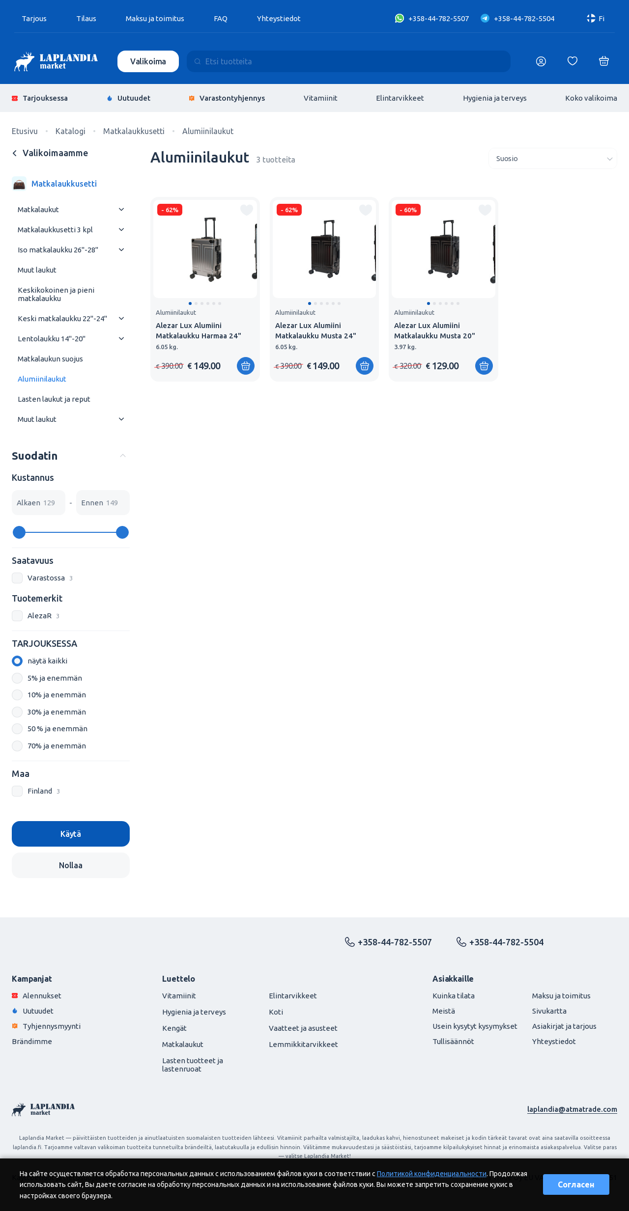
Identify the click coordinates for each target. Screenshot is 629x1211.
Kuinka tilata (453, 995)
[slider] (19, 532)
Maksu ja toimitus (155, 18)
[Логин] (541, 61)
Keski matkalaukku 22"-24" (62, 318)
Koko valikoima (591, 98)
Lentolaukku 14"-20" (52, 338)
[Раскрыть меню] (121, 209)
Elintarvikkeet (400, 98)
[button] (190, 303)
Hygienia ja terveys (495, 98)
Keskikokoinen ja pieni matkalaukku (56, 294)
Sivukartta (549, 1011)
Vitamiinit (321, 98)
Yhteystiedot (279, 18)
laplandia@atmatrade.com (572, 1109)
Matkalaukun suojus (50, 359)
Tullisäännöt (453, 1041)
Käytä (70, 833)
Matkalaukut (38, 209)
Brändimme (32, 1041)
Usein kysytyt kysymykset (474, 1026)
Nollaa (71, 865)
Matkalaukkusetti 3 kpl (55, 229)
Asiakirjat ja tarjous (564, 1026)
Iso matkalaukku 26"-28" (58, 250)
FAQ (221, 18)
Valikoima (148, 61)
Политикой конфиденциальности (431, 1174)
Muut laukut (37, 270)
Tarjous (34, 18)
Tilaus (86, 18)
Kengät (174, 1028)
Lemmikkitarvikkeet (303, 1044)
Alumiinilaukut (42, 379)
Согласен (576, 1184)
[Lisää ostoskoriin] (246, 366)
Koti (276, 1012)
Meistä (443, 1011)
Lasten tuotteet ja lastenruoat (192, 1064)
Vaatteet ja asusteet (303, 1028)
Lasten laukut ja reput (54, 399)
